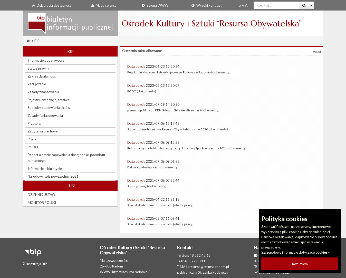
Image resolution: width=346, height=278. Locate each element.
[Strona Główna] (28, 41)
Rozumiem (300, 264)
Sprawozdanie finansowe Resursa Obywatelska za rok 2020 (167, 129)
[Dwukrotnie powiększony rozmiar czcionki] (246, 6)
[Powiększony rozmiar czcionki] (243, 6)
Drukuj (316, 51)
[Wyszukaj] (304, 5)
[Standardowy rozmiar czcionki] (240, 6)
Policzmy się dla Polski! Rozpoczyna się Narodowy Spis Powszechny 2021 (177, 148)
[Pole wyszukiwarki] (277, 5)
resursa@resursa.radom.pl (209, 267)
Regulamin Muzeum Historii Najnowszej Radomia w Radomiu (169, 72)
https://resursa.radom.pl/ (131, 272)
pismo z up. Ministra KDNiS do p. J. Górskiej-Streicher (163, 110)
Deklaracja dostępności (143, 167)
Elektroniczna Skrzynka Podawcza (202, 272)
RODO (132, 91)
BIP (37, 41)
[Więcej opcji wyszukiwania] (311, 5)
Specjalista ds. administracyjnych (149, 205)
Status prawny (136, 186)
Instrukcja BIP (35, 264)
